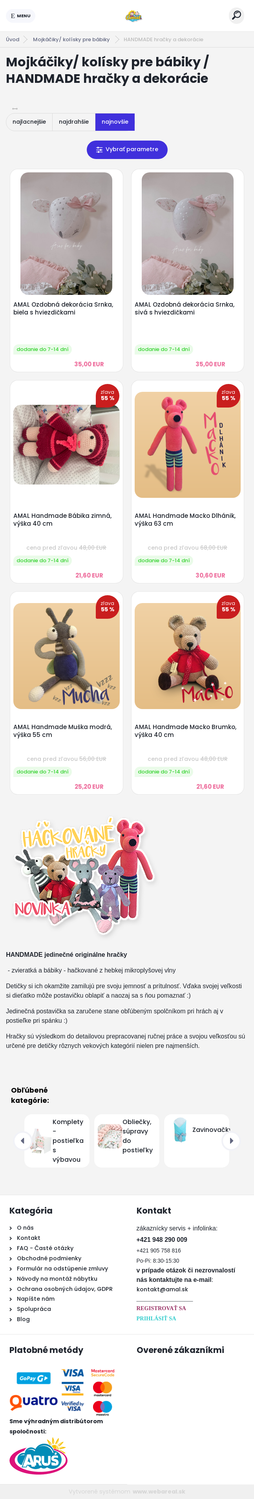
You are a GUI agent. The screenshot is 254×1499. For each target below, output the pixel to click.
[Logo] (132, 15)
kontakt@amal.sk (162, 1289)
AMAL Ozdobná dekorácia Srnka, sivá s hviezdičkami (184, 308)
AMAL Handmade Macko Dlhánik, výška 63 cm (185, 520)
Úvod (12, 39)
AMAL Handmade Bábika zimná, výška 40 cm (62, 520)
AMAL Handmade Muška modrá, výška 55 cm (62, 731)
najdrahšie (74, 122)
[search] (236, 15)
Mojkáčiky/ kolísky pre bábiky (72, 39)
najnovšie (115, 122)
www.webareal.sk (159, 1491)
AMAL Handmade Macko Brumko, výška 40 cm (185, 731)
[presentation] (23, 1141)
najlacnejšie (29, 122)
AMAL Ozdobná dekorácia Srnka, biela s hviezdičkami (63, 308)
